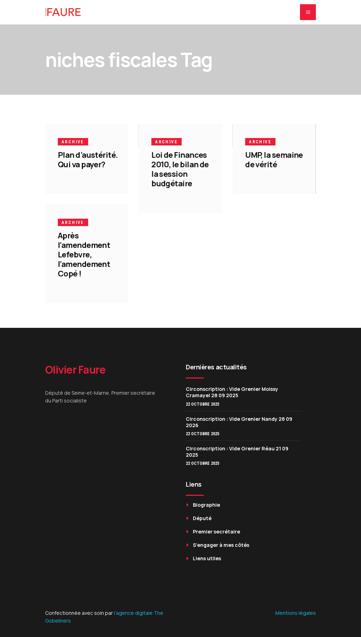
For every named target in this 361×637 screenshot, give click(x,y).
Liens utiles (207, 558)
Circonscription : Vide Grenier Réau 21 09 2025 (237, 451)
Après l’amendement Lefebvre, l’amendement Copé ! (84, 254)
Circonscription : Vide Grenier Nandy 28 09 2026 (239, 422)
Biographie (206, 504)
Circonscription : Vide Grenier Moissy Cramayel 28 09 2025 (232, 392)
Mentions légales (295, 613)
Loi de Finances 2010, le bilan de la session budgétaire (180, 169)
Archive (73, 141)
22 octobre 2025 (202, 404)
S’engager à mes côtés (221, 545)
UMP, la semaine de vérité (274, 160)
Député (202, 518)
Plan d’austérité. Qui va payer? (88, 160)
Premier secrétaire (216, 531)
